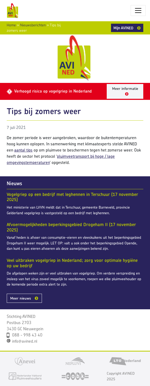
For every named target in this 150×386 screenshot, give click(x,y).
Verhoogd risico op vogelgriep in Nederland (49, 91)
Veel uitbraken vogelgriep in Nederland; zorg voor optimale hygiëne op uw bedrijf (72, 263)
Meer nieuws (20, 298)
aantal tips (23, 150)
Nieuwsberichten (33, 25)
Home (11, 25)
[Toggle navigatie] (138, 10)
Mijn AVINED (123, 27)
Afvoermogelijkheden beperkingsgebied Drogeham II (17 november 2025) (71, 227)
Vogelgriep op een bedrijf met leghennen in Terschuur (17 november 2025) (72, 197)
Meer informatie (125, 88)
